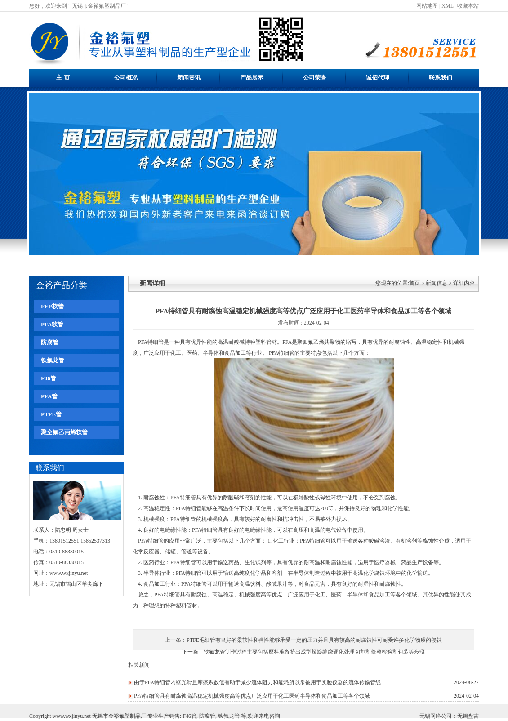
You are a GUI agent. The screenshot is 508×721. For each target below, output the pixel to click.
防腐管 (49, 342)
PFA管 (49, 396)
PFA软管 (52, 324)
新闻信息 (436, 283)
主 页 (62, 77)
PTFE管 (51, 414)
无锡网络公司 (435, 716)
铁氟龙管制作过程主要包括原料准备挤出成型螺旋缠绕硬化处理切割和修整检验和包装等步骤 (314, 652)
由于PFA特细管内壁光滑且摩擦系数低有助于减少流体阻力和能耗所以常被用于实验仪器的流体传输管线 (257, 682)
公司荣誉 (314, 77)
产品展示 (251, 77)
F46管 (48, 378)
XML (447, 6)
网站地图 (427, 6)
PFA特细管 (151, 342)
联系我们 (440, 77)
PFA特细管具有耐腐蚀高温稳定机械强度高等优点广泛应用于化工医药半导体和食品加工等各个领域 (252, 696)
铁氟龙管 (52, 360)
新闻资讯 (189, 77)
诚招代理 (377, 77)
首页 (414, 283)
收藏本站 (468, 6)
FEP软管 (52, 306)
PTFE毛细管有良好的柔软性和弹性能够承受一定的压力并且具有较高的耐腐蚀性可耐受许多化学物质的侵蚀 (314, 640)
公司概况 (126, 77)
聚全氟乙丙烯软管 (64, 432)
